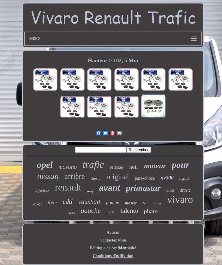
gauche (91, 210)
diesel (95, 178)
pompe (112, 202)
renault (68, 187)
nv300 (166, 178)
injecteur (42, 190)
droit (170, 190)
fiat (145, 203)
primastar (143, 188)
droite (185, 190)
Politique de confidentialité (113, 248)
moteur (155, 165)
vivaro (180, 199)
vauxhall (89, 201)
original (117, 177)
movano (67, 167)
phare (151, 211)
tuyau (184, 178)
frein (52, 202)
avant (109, 188)
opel (45, 164)
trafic (93, 164)
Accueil (113, 232)
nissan (48, 176)
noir (133, 167)
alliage (37, 204)
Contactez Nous (113, 240)
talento (129, 210)
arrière (74, 176)
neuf (90, 191)
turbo (72, 213)
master (131, 203)
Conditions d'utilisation (113, 256)
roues (157, 203)
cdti (67, 201)
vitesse (116, 167)
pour (180, 165)
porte (110, 212)
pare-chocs (145, 178)
